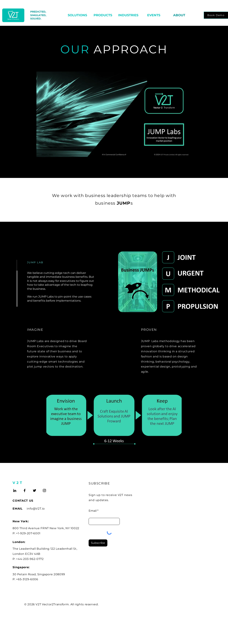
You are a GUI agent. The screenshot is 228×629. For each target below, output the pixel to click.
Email (93, 510)
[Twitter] (34, 490)
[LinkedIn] (15, 490)
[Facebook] (24, 490)
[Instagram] (44, 490)
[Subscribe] (98, 542)
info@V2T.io (36, 508)
